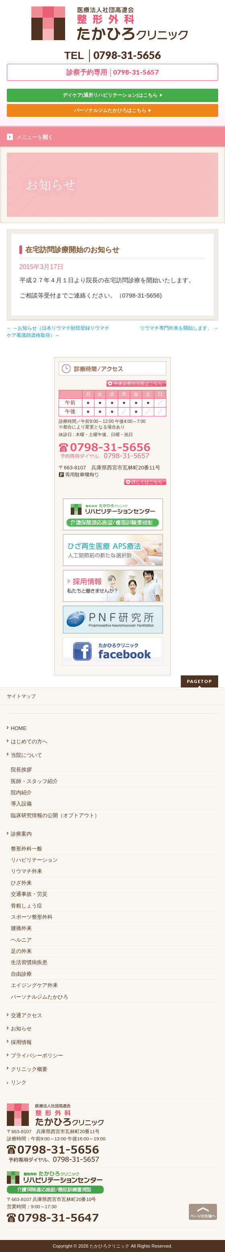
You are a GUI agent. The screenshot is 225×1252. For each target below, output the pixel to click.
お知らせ (21, 1029)
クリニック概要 (29, 1069)
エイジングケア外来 (34, 985)
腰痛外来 (21, 928)
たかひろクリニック (109, 1246)
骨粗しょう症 (26, 906)
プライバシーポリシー (37, 1055)
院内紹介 (21, 792)
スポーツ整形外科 (32, 917)
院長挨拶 (21, 770)
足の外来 (21, 951)
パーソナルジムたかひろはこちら (112, 110)
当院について (26, 755)
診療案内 (21, 834)
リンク (17, 1082)
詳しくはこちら (146, 481)
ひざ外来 (21, 883)
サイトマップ (21, 696)
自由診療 (21, 974)
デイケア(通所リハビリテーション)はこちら (112, 95)
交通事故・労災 (29, 894)
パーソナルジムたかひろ (39, 997)
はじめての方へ (29, 741)
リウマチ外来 (26, 871)
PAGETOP (199, 681)
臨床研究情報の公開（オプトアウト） (55, 815)
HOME (19, 728)
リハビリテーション (34, 860)
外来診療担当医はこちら (138, 383)
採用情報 (21, 1042)
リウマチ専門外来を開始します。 (179, 328)
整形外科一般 (26, 849)
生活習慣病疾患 (29, 962)
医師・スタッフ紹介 (34, 781)
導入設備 (21, 804)
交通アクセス (26, 1015)
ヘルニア (21, 940)
